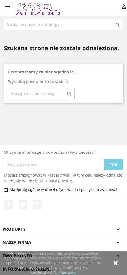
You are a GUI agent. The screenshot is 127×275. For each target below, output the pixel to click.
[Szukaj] (63, 24)
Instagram (37, 204)
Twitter (23, 204)
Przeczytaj (67, 272)
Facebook (8, 204)
